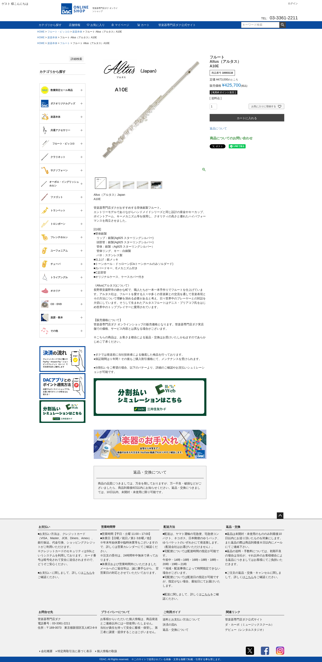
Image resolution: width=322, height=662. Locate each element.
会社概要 (47, 651)
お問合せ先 (46, 612)
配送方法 (169, 526)
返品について (218, 128)
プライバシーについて (115, 612)
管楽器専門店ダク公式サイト (177, 25)
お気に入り (96, 25)
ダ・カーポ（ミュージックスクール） (249, 624)
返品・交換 (233, 526)
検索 (282, 25)
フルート (65, 43)
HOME (41, 31)
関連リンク (233, 612)
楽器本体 (77, 31)
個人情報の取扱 (107, 651)
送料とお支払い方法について (181, 619)
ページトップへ (280, 515)
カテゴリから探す (50, 25)
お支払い (44, 526)
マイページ (120, 25)
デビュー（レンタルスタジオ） (245, 629)
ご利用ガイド (172, 612)
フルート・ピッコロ (58, 31)
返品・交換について (176, 629)
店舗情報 (74, 25)
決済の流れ (170, 624)
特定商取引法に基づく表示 (75, 651)
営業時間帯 (108, 526)
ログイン (293, 3)
